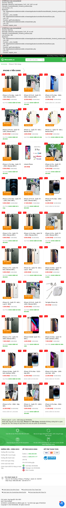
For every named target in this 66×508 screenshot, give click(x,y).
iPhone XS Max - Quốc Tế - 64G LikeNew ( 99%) (11, 372)
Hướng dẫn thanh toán (8, 458)
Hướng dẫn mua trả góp (8, 455)
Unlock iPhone (28, 164)
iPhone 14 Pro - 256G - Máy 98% (11, 405)
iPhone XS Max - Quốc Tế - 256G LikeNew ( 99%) (53, 337)
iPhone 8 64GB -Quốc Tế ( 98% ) (32, 337)
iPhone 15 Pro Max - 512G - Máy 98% (32, 372)
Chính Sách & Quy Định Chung (11, 489)
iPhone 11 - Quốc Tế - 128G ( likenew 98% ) (33, 405)
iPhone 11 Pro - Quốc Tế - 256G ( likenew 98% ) (11, 234)
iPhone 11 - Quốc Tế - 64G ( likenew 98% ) (32, 130)
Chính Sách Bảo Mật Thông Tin (38, 492)
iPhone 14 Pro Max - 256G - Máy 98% (53, 405)
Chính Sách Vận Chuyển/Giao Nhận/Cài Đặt (14, 492)
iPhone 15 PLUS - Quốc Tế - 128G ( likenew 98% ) (11, 130)
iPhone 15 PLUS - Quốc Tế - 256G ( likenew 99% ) (32, 199)
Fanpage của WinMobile (32, 468)
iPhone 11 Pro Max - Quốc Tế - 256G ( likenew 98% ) (12, 165)
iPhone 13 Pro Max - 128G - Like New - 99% (53, 372)
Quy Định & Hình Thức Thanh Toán (32, 489)
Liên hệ (24, 459)
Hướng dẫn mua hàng (7, 452)
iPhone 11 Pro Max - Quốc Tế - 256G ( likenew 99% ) (33, 234)
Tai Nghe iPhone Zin (51, 302)
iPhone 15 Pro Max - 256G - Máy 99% (53, 199)
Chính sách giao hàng (7, 461)
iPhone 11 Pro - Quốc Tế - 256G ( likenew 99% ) (11, 337)
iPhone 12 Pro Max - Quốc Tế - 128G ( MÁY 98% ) (12, 199)
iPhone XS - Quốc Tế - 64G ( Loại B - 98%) (11, 303)
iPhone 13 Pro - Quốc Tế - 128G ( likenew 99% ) (53, 234)
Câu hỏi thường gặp (28, 462)
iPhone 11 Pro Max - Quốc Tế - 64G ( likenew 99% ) (12, 96)
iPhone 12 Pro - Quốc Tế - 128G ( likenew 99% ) (53, 165)
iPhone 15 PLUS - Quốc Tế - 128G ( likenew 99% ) (32, 303)
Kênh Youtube (29, 470)
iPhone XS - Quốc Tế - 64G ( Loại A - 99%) (32, 268)
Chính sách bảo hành (7, 463)
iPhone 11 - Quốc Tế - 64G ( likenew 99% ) (53, 130)
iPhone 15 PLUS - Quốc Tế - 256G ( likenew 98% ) (32, 96)
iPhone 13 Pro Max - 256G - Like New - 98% (53, 96)
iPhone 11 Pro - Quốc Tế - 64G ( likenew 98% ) (11, 268)
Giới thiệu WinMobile (31, 466)
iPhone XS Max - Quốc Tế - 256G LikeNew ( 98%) (53, 268)
